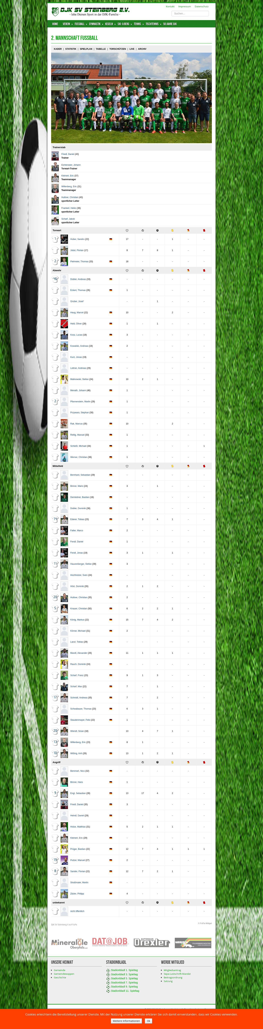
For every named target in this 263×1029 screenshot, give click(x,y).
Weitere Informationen (126, 1021)
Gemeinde (59, 970)
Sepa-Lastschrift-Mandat (177, 973)
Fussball (79, 24)
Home (55, 24)
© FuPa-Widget (205, 923)
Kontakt (170, 6)
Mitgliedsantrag (172, 970)
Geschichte (60, 977)
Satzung (168, 981)
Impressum (184, 6)
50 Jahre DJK (170, 24)
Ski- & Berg (123, 24)
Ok (148, 1021)
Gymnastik (94, 24)
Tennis (137, 24)
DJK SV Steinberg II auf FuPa (64, 924)
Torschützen (117, 49)
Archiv (142, 49)
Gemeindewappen (64, 973)
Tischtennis (152, 24)
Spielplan (86, 49)
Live (131, 49)
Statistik (70, 49)
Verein (66, 24)
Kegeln (109, 24)
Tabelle (101, 49)
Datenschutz (202, 6)
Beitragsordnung (173, 977)
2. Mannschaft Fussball (74, 38)
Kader (58, 49)
